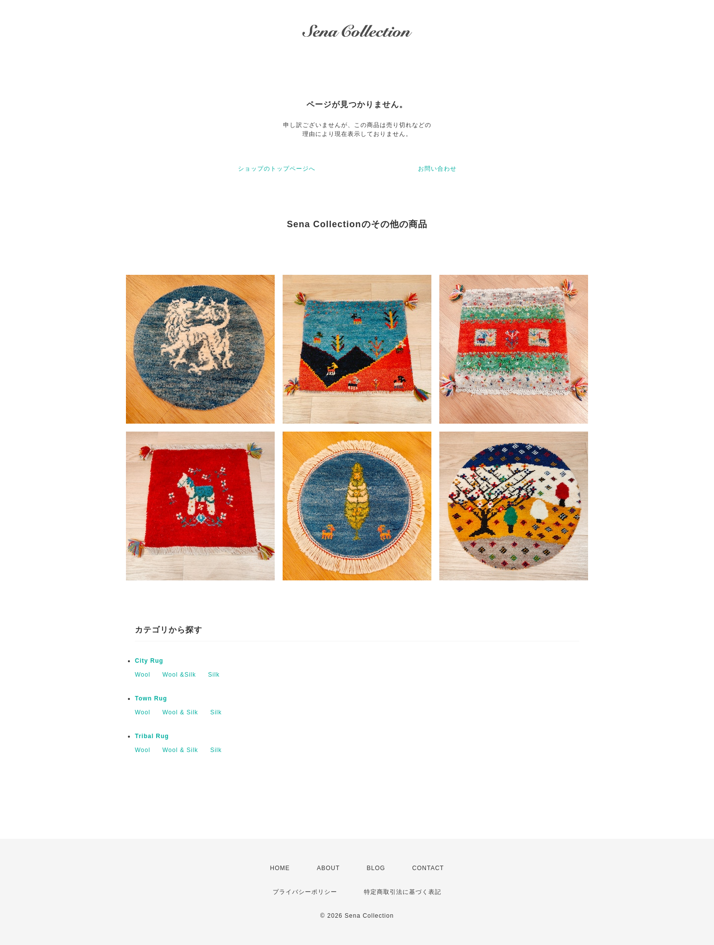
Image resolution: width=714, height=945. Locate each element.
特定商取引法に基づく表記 (402, 891)
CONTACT (428, 868)
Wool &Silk (179, 674)
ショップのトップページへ (276, 168)
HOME (280, 868)
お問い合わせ (437, 168)
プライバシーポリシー (305, 891)
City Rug (149, 660)
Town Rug (151, 698)
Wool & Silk (180, 712)
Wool (142, 674)
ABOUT (328, 868)
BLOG (376, 868)
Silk (214, 674)
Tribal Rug (152, 736)
